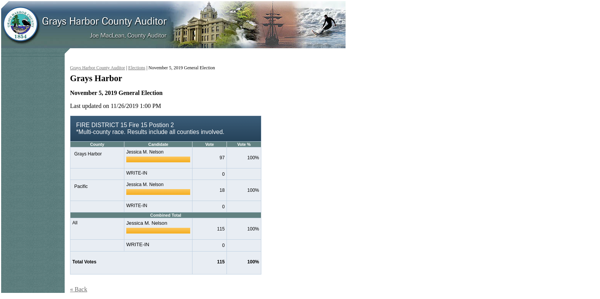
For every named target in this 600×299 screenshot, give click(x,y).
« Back (78, 289)
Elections (136, 67)
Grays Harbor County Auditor (97, 67)
